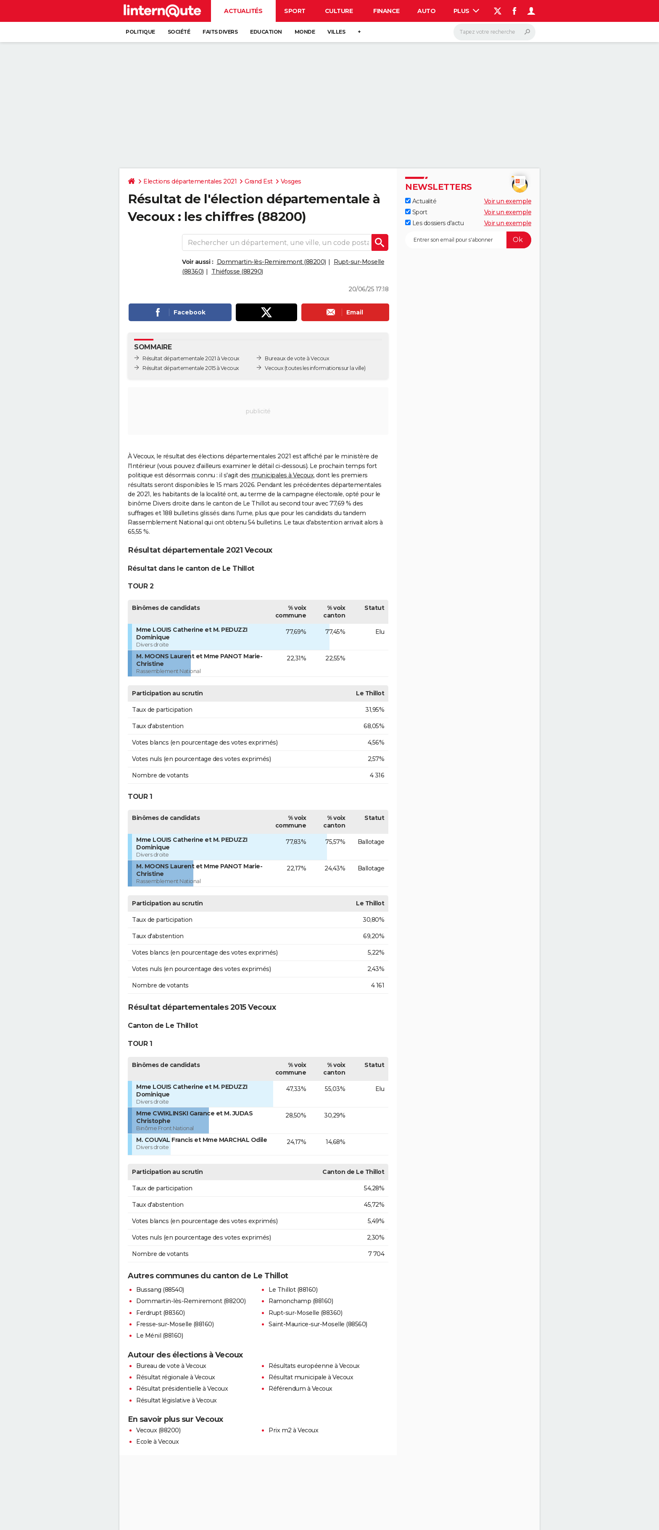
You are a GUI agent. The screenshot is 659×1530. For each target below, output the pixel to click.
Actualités (243, 11)
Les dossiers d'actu (434, 223)
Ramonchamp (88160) (301, 1301)
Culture (339, 11)
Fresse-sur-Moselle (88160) (175, 1324)
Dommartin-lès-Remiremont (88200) (271, 262)
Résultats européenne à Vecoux (314, 1366)
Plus (466, 11)
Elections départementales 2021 (190, 181)
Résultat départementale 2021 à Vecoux (191, 358)
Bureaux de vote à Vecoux (297, 358)
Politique (140, 32)
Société (179, 32)
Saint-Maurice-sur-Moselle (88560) (318, 1324)
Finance (386, 11)
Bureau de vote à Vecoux (171, 1366)
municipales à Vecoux (282, 475)
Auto (426, 11)
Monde (305, 32)
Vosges (291, 181)
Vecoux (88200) (158, 1430)
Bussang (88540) (160, 1289)
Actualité (420, 201)
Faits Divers (220, 32)
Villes (336, 32)
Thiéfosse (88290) (237, 271)
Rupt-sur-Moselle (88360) (305, 1313)
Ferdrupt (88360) (160, 1313)
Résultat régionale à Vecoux (175, 1377)
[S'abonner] (468, 239)
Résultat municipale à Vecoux (311, 1377)
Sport (295, 11)
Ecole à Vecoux (157, 1441)
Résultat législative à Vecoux (176, 1400)
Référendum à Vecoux (300, 1388)
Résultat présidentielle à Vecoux (182, 1388)
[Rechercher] (494, 32)
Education (266, 32)
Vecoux (274, 368)
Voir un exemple (508, 201)
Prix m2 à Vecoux (293, 1430)
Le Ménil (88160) (159, 1335)
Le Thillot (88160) (293, 1289)
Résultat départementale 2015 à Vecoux (190, 368)
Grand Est (259, 181)
